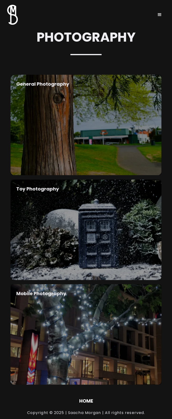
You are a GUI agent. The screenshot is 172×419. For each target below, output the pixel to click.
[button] (159, 14)
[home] (11, 15)
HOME (86, 401)
